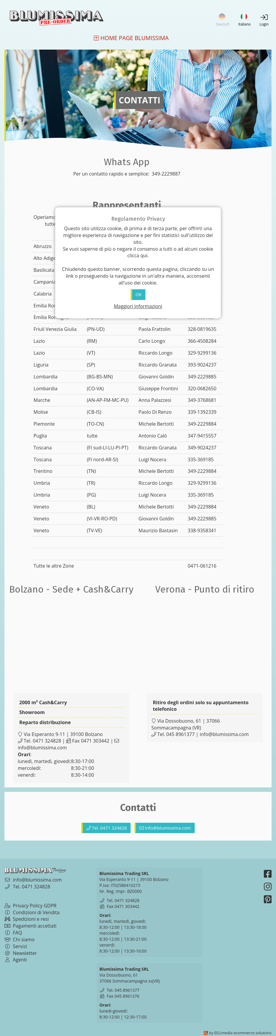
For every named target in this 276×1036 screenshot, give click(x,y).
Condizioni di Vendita (32, 912)
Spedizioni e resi (26, 919)
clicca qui (137, 255)
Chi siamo (19, 939)
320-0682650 (202, 388)
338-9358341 (202, 530)
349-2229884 (202, 424)
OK (139, 294)
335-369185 (200, 459)
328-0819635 (202, 329)
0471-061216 (202, 566)
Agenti (15, 959)
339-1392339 (202, 412)
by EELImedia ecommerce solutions (240, 1032)
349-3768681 (202, 400)
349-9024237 (202, 447)
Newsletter (20, 953)
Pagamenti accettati (30, 926)
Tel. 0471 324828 (106, 828)
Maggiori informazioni (138, 306)
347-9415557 (202, 435)
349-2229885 (202, 376)
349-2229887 (165, 173)
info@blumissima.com (42, 747)
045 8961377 (180, 734)
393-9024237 (202, 364)
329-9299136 (202, 353)
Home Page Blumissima (131, 38)
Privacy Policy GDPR (30, 905)
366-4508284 (202, 341)
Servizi (15, 946)
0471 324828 (47, 740)
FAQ (13, 932)
